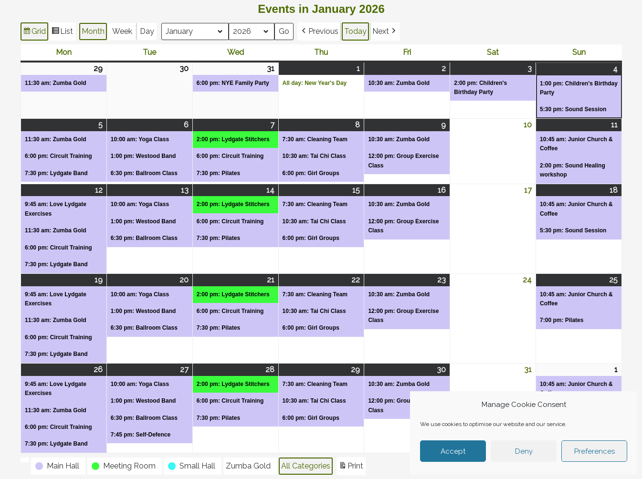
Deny (524, 451)
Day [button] (147, 31)
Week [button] (122, 31)
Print (350, 467)
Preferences (594, 451)
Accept (453, 451)
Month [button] (93, 31)
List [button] (62, 33)
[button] (319, 31)
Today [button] (355, 31)
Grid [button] (34, 33)
